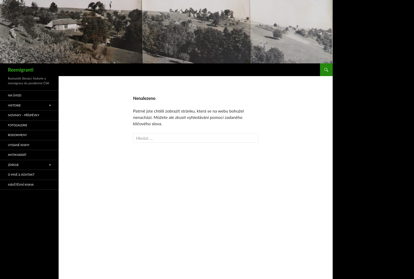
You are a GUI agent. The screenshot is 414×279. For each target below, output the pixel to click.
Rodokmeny (17, 135)
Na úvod (14, 95)
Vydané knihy (19, 145)
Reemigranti (21, 70)
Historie (14, 105)
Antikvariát (17, 154)
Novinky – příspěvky (23, 115)
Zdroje (13, 164)
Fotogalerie (17, 125)
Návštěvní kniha (21, 184)
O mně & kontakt (21, 174)
